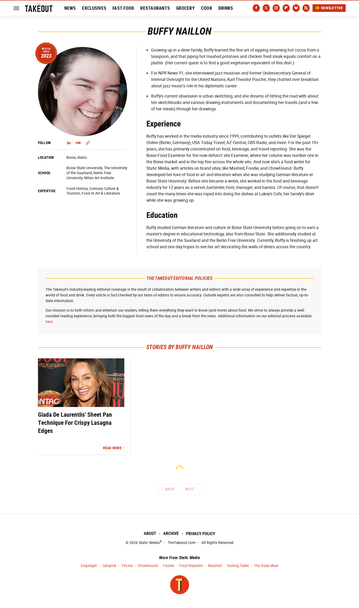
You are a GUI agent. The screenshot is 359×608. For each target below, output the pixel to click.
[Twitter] (266, 8)
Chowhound (148, 566)
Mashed (215, 566)
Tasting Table (238, 566)
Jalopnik (109, 566)
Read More (112, 448)
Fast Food (123, 8)
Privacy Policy (200, 533)
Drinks (225, 8)
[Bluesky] (296, 8)
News (70, 8)
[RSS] (306, 8)
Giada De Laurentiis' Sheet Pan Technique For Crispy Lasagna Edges (75, 422)
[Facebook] (256, 8)
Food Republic (191, 566)
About (150, 533)
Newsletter (329, 8)
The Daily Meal (266, 566)
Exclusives (94, 8)
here (49, 321)
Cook (206, 8)
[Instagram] (276, 8)
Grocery (185, 8)
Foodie (168, 566)
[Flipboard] (286, 8)
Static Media (149, 542)
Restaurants (155, 8)
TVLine (127, 566)
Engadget (89, 566)
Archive (171, 533)
